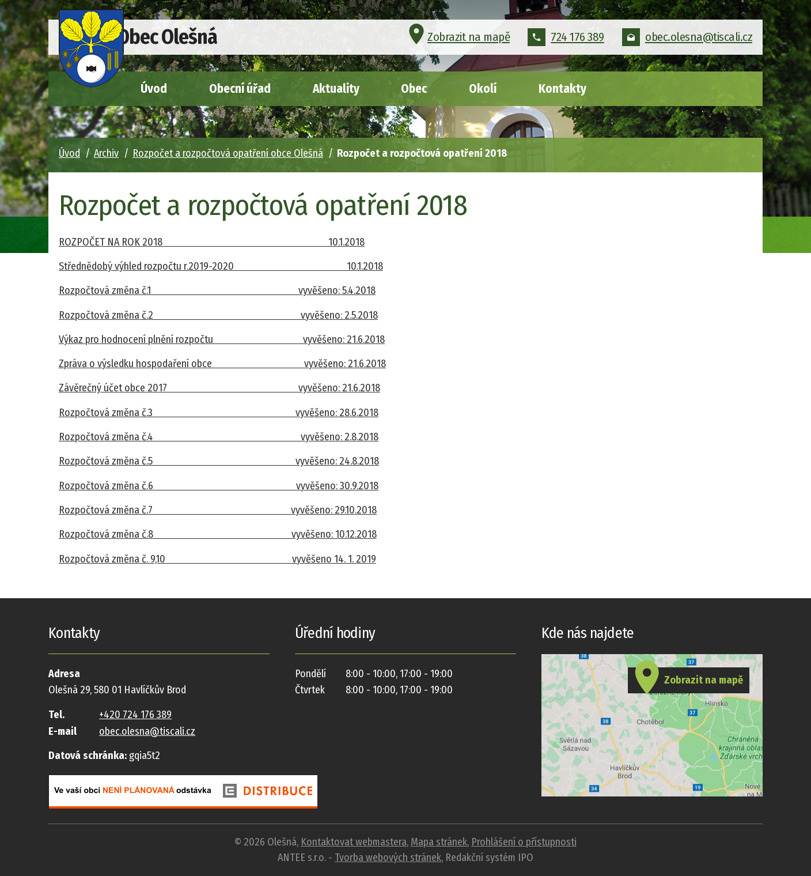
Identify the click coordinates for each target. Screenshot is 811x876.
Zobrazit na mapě (458, 42)
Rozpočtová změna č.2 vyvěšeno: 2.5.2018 (218, 315)
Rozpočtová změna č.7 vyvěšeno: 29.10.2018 (218, 510)
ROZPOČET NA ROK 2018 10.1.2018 (212, 242)
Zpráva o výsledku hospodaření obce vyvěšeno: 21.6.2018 (222, 363)
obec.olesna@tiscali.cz (687, 42)
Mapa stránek (439, 842)
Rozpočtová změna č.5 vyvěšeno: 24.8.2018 (219, 461)
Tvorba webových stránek (388, 857)
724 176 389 (566, 42)
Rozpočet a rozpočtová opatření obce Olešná (227, 153)
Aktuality (336, 88)
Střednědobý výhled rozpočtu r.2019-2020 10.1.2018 (221, 266)
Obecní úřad (240, 88)
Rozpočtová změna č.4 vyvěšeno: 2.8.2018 (218, 437)
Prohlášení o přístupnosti (524, 842)
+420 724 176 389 (135, 714)
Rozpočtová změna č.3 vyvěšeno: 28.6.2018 (218, 412)
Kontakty (562, 88)
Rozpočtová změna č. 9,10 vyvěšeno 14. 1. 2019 (217, 559)
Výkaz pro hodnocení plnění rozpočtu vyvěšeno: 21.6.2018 (222, 339)
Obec (414, 88)
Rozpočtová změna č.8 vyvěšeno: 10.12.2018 (218, 534)
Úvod (154, 88)
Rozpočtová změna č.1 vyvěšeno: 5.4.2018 (217, 290)
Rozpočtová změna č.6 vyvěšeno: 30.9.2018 (218, 485)
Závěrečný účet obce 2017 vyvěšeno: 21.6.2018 (219, 388)
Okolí (483, 88)
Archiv (106, 153)
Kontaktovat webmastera (354, 842)
